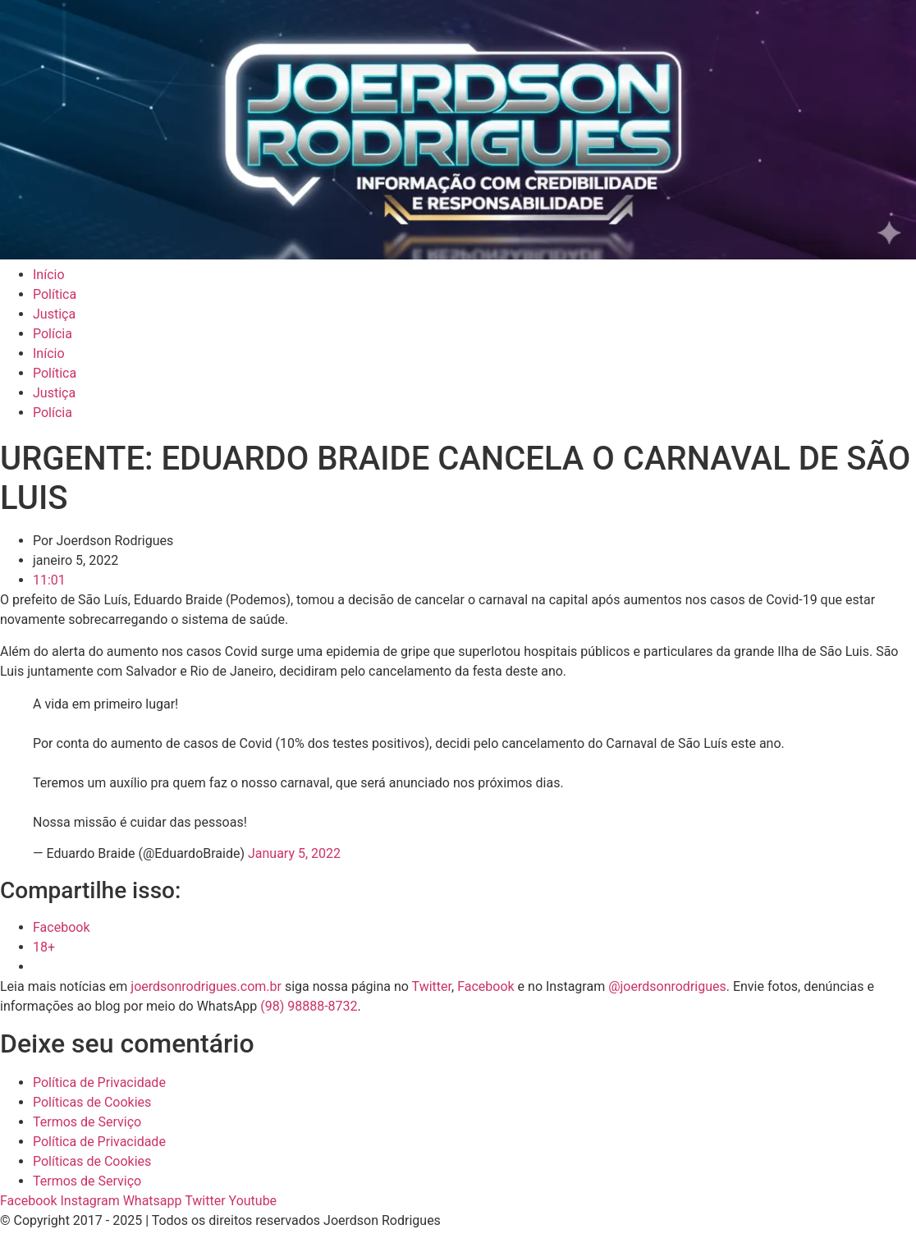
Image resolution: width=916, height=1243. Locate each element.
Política (54, 294)
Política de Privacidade (99, 1082)
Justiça (54, 314)
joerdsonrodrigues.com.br (204, 986)
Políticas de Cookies (92, 1102)
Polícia (52, 334)
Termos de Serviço (87, 1122)
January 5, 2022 (294, 853)
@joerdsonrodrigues (667, 986)
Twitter (431, 986)
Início (49, 274)
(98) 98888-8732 (308, 1006)
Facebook (485, 986)
